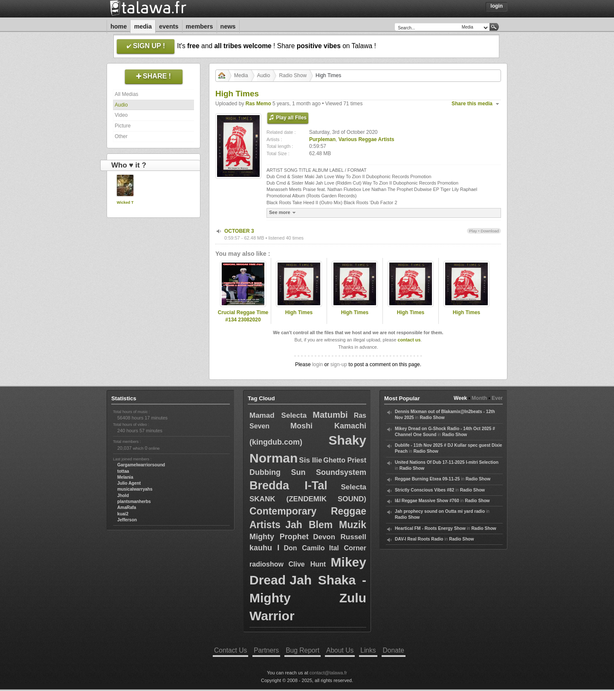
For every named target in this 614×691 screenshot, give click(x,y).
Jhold (123, 495)
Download (490, 230)
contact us (408, 339)
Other (121, 136)
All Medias (126, 94)
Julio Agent (129, 483)
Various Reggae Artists (366, 139)
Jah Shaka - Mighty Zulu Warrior (307, 598)
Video (121, 115)
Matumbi (330, 414)
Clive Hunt (307, 564)
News (228, 26)
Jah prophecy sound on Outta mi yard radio (440, 511)
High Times (299, 312)
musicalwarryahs (135, 489)
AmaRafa (126, 507)
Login (496, 6)
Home (118, 26)
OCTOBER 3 (239, 231)
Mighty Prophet (279, 536)
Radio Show (293, 75)
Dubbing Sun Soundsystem (307, 472)
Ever (497, 398)
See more (283, 212)
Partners (266, 650)
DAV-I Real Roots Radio (419, 539)
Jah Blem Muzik (325, 524)
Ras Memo (258, 104)
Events (169, 26)
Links (368, 650)
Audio (121, 105)
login (317, 364)
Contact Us (230, 650)
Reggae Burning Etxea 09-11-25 (427, 479)
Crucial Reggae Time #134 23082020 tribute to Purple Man (243, 319)
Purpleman (322, 139)
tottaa (123, 471)
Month (479, 398)
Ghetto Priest (344, 460)
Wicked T (125, 202)
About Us (339, 650)
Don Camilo (304, 548)
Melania (125, 477)
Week (460, 398)
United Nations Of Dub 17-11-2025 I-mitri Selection (446, 462)
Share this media (472, 104)
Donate (393, 650)
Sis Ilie (310, 460)
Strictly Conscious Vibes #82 (424, 490)
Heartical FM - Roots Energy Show (430, 528)
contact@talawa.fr (328, 672)
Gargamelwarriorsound (141, 465)
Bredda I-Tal (288, 485)
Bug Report (302, 650)
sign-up (338, 364)
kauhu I (264, 548)
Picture (122, 126)
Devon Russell (339, 537)
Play (473, 230)
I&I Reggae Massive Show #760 (427, 500)
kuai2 (122, 514)
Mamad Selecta (278, 415)
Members (199, 26)
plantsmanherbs (134, 501)
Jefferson (127, 520)
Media (143, 26)
